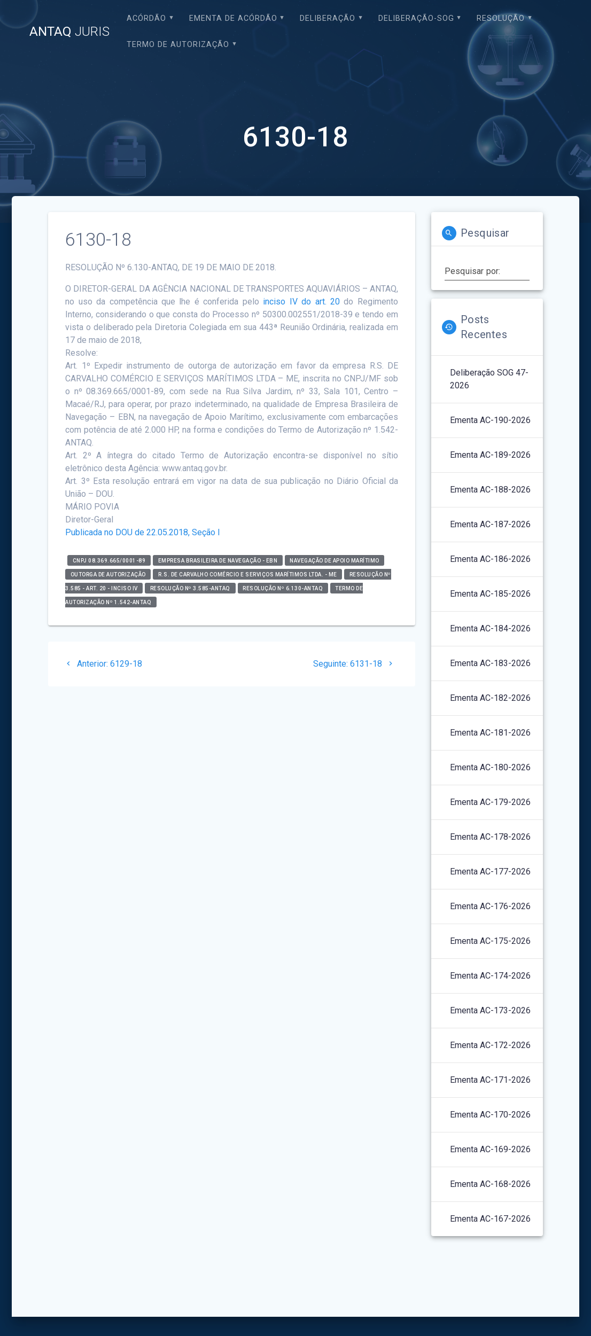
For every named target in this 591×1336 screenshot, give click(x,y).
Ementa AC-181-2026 (490, 733)
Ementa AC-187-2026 (490, 524)
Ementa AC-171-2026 (490, 1080)
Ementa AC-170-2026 (490, 1115)
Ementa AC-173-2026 (490, 1010)
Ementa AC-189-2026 (490, 455)
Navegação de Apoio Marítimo (334, 560)
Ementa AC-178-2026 (490, 837)
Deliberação (327, 18)
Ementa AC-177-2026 (490, 871)
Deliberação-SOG (416, 18)
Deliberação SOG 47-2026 (489, 379)
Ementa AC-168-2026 (490, 1184)
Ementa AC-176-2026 (490, 906)
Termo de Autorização (178, 44)
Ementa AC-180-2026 (490, 767)
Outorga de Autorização (108, 574)
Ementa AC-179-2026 (490, 802)
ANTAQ (69, 31)
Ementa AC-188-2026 (490, 490)
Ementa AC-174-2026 (490, 976)
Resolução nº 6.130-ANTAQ (283, 588)
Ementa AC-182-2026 (490, 698)
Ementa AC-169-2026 (490, 1149)
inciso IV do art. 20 (301, 301)
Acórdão (146, 18)
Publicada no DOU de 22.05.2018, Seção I (142, 532)
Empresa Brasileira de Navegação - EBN (218, 560)
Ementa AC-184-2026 (490, 628)
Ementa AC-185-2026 (490, 594)
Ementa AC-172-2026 (490, 1045)
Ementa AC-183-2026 (490, 663)
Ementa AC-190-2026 (490, 420)
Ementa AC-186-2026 (490, 559)
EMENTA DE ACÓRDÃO (233, 18)
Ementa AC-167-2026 (490, 1219)
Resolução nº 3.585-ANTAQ (190, 588)
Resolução (501, 18)
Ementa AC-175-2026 (490, 941)
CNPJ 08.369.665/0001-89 (109, 560)
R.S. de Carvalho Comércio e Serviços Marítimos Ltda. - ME (247, 574)
